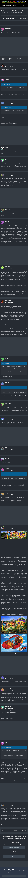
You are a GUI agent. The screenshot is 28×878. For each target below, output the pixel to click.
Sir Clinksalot (8, 28)
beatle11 (7, 102)
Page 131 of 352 (14, 23)
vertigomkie (8, 403)
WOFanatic (7, 382)
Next (23, 23)
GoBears (7, 79)
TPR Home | (2, 8)
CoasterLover (8, 418)
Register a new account (14, 847)
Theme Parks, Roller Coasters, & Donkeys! (17, 18)
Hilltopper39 (8, 493)
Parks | (6, 8)
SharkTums (7, 209)
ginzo (6, 447)
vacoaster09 (8, 689)
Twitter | (9, 8)
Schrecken (7, 221)
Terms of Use (4, 870)
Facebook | (13, 8)
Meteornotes (8, 804)
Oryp (6, 742)
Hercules (7, 147)
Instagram (21, 8)
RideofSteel (7, 677)
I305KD (6, 159)
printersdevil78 (8, 300)
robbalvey (7, 527)
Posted (9, 30)
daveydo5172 (8, 458)
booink (6, 174)
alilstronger (7, 266)
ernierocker (7, 65)
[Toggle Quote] (3, 84)
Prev (4, 23)
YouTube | (17, 8)
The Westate (8, 706)
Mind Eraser (4, 17)
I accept (14, 875)
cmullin (6, 358)
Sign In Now (14, 856)
